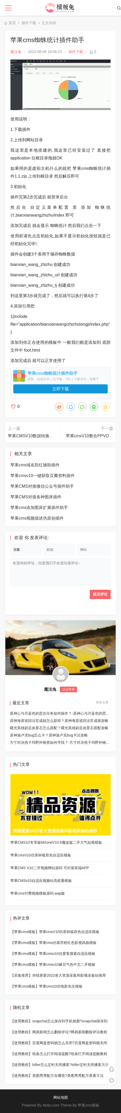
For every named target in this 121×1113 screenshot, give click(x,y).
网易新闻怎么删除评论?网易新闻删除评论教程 (69, 1032)
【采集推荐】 (21, 975)
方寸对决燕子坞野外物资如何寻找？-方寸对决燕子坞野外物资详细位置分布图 (60, 742)
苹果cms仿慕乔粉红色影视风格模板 (68, 943)
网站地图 (60, 1097)
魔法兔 (15, 52)
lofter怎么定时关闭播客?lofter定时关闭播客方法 (70, 1065)
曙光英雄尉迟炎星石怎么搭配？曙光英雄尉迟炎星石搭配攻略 (59, 728)
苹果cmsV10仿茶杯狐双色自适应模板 (69, 932)
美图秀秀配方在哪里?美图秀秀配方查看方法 (68, 1076)
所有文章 (102, 702)
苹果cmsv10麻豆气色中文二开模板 (67, 964)
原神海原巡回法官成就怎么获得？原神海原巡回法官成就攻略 (59, 721)
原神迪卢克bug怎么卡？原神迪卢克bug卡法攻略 (49, 735)
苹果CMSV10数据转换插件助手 (37, 436)
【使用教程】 (21, 1021)
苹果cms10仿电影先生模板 (60, 986)
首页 (12, 23)
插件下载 (29, 23)
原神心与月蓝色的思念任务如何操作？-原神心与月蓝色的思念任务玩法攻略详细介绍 (60, 713)
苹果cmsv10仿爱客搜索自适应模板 (67, 953)
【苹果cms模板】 (24, 932)
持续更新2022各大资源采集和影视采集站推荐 (69, 975)
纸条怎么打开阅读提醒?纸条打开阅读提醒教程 (69, 1054)
